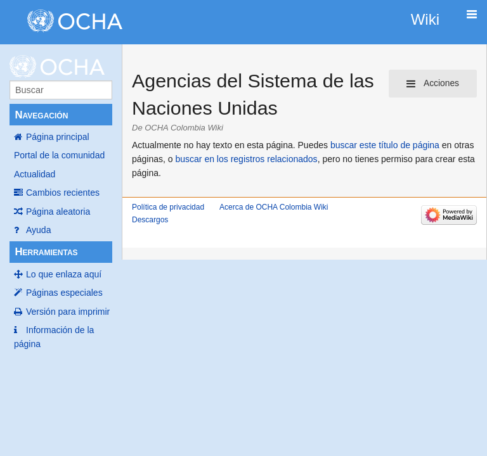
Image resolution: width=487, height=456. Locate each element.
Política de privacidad (168, 207)
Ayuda (38, 230)
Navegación (41, 115)
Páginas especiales (64, 293)
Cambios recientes (63, 192)
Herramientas (46, 252)
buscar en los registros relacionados (247, 159)
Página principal (57, 137)
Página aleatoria (58, 211)
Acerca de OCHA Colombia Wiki (273, 207)
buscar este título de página (384, 145)
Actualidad (34, 174)
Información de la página (54, 337)
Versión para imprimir (68, 312)
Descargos (150, 219)
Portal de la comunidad (59, 155)
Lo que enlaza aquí (63, 274)
